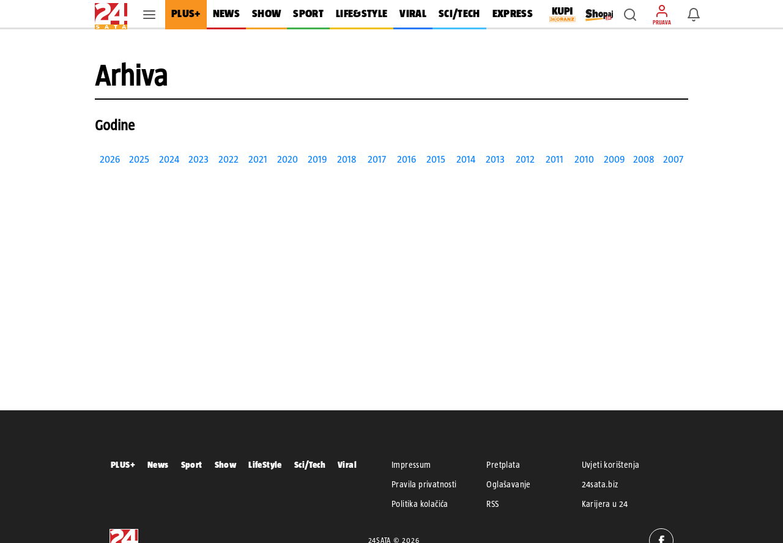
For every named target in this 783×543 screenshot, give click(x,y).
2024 (169, 159)
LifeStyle (265, 464)
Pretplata (503, 465)
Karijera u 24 (605, 504)
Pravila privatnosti (424, 484)
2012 (525, 159)
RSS (492, 504)
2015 (435, 159)
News (158, 464)
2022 (228, 159)
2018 (347, 159)
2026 (110, 159)
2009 (614, 159)
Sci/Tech (309, 464)
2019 (317, 159)
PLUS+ (123, 464)
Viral (347, 464)
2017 (377, 159)
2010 (584, 159)
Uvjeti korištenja (611, 465)
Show (226, 464)
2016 (406, 159)
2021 (257, 159)
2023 (198, 159)
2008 (644, 159)
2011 (554, 159)
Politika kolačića (420, 504)
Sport (191, 464)
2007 (673, 159)
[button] (630, 14)
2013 (495, 159)
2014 (465, 159)
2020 (287, 159)
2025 (139, 159)
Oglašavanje (508, 484)
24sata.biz (600, 484)
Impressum (411, 465)
